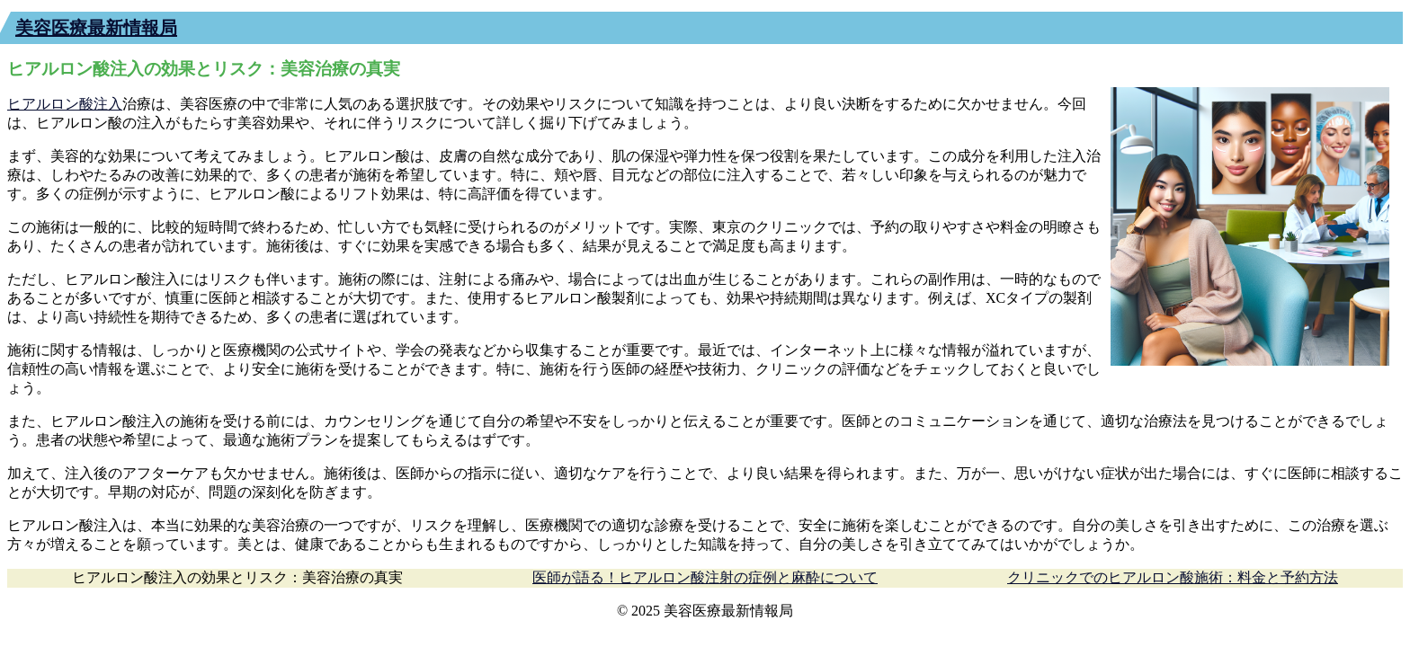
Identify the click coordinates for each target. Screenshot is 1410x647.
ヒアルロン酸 (50, 103)
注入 (108, 103)
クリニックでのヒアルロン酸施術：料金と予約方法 (1172, 577)
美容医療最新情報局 (96, 28)
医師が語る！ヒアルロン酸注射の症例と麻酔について (705, 577)
